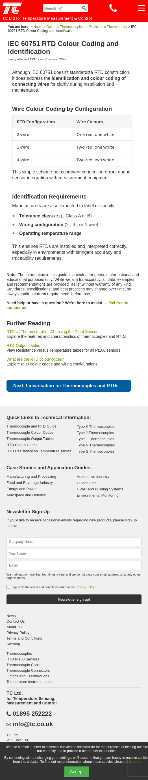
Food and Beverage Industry (29, 483)
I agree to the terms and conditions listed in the (53, 587)
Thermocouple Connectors (28, 670)
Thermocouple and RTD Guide (31, 426)
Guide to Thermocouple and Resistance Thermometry (86, 27)
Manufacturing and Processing (31, 476)
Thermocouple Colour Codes (29, 432)
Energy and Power (21, 489)
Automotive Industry (93, 477)
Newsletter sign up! (74, 599)
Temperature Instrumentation (29, 682)
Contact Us (15, 621)
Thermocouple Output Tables (30, 439)
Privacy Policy (85, 587)
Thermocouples (19, 653)
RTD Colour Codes (22, 445)
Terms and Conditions (24, 638)
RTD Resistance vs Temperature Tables (38, 451)
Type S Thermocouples (95, 451)
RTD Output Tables (23, 345)
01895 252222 (32, 714)
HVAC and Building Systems (100, 489)
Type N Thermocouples (96, 445)
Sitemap (13, 644)
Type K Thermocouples (95, 426)
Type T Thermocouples (95, 439)
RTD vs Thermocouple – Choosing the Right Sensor (51, 331)
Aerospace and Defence (26, 495)
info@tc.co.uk (33, 724)
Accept (77, 771)
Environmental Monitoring (97, 495)
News (11, 616)
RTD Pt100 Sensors (22, 659)
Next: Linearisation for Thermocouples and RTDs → (68, 385)
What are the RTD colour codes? (35, 359)
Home (38, 27)
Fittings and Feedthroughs (27, 676)
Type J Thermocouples (95, 433)
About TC (14, 627)
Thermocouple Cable (23, 665)
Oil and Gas (86, 483)
